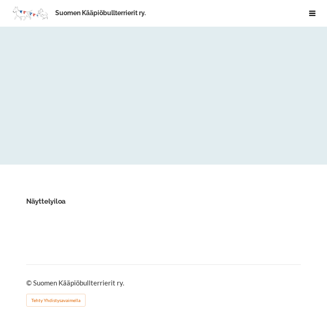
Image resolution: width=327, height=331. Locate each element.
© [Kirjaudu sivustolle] (29, 283)
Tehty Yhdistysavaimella (55, 300)
